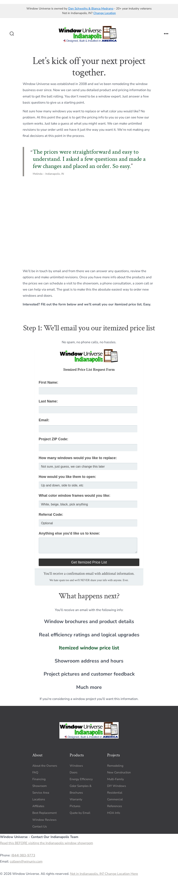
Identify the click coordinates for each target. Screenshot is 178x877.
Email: (44, 420)
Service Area (40, 793)
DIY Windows (116, 786)
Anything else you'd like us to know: (69, 533)
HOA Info (113, 813)
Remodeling (115, 766)
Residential (114, 793)
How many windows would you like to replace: (78, 458)
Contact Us (39, 826)
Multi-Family (115, 779)
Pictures (75, 806)
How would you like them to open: (67, 477)
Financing (39, 779)
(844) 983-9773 (23, 855)
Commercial (115, 799)
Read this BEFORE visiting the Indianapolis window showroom (46, 843)
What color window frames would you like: (74, 496)
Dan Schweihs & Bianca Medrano (90, 8)
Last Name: (48, 401)
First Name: (48, 382)
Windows (76, 766)
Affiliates (38, 806)
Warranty (76, 799)
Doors (73, 772)
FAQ (35, 772)
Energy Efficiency (81, 779)
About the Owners (44, 766)
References (114, 806)
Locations (38, 799)
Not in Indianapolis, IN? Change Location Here (104, 873)
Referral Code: (51, 515)
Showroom (39, 786)
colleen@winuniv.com (26, 861)
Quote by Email (80, 813)
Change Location (104, 13)
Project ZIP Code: (53, 439)
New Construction (119, 772)
